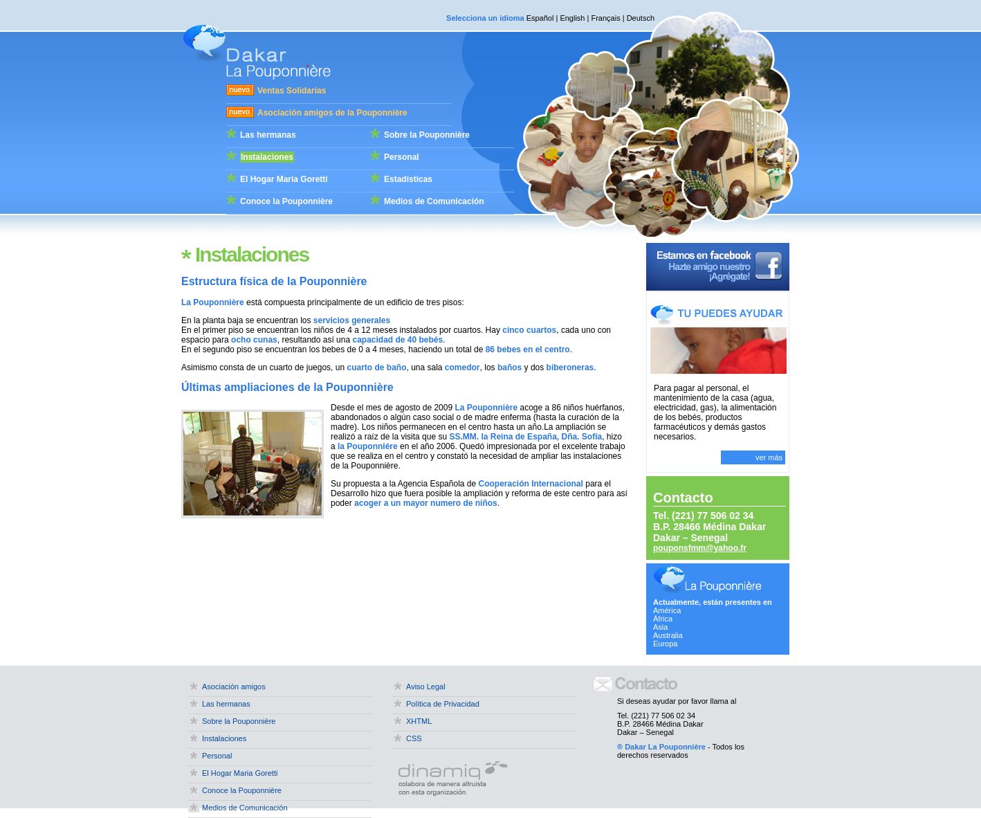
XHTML (419, 721)
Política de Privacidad (442, 704)
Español (540, 18)
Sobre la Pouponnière (427, 135)
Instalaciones (267, 157)
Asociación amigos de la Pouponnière (332, 113)
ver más (768, 457)
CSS (414, 738)
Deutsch (640, 18)
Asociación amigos (234, 686)
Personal (401, 157)
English (572, 18)
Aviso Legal (426, 686)
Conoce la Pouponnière (286, 201)
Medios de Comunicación (434, 201)
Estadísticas (408, 179)
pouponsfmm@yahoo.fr (699, 548)
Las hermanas (268, 135)
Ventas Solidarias (291, 91)
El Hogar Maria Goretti (284, 179)
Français (605, 18)
